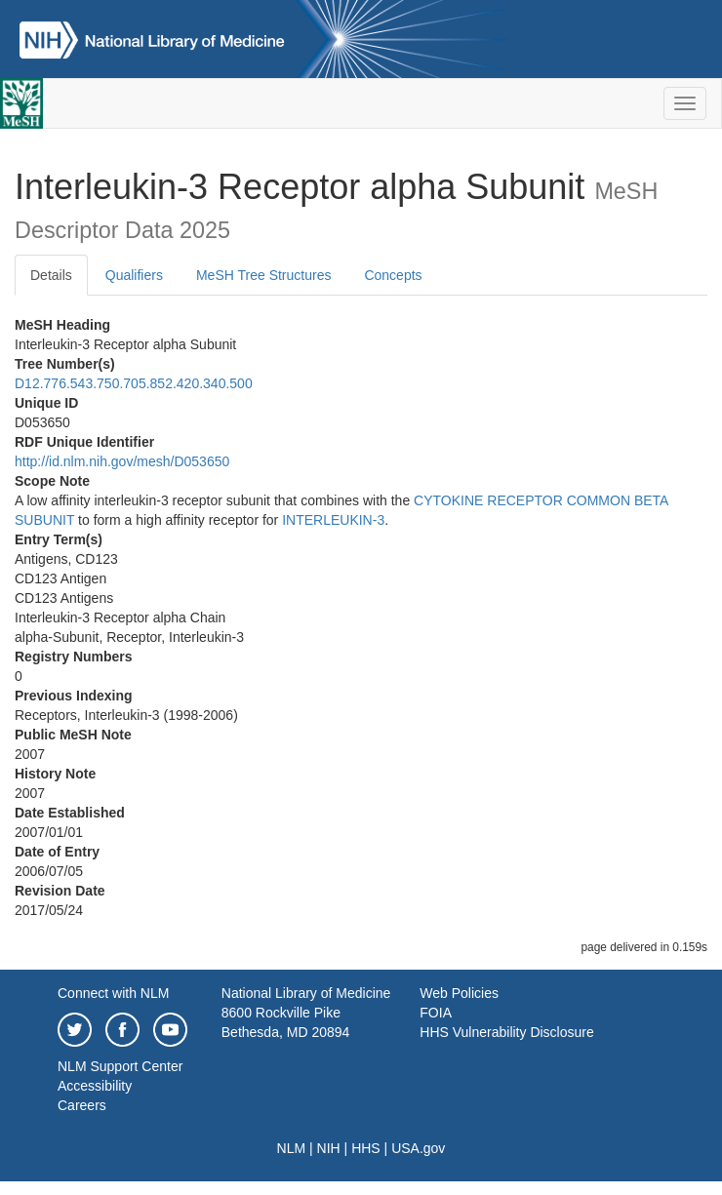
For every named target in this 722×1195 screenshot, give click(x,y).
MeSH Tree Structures (264, 275)
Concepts (392, 275)
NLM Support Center (120, 1066)
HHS (366, 1148)
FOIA (436, 1012)
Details (51, 275)
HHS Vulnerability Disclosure (506, 1032)
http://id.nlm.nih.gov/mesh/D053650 (122, 461)
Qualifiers (134, 275)
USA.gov (418, 1148)
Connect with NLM (113, 993)
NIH (329, 1148)
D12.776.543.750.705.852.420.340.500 (134, 383)
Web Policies (459, 993)
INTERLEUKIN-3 (333, 520)
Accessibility (95, 1086)
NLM (291, 1148)
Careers (82, 1105)
